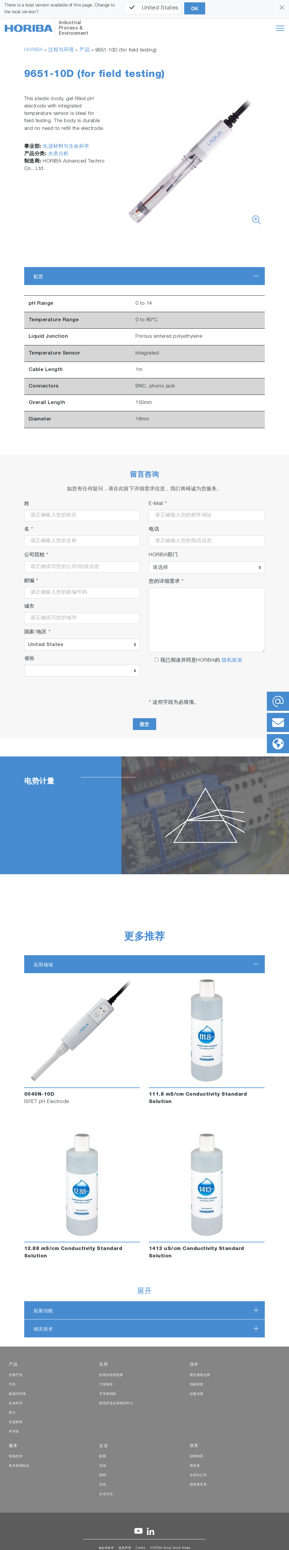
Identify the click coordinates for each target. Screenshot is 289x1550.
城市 (29, 606)
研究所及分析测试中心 (116, 1403)
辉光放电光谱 (200, 1375)
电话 (154, 529)
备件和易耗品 (19, 1466)
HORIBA (33, 50)
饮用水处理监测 (111, 1375)
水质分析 (58, 154)
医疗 (12, 1413)
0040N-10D (39, 1094)
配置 (38, 276)
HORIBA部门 (163, 555)
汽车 (12, 1384)
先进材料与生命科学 (66, 146)
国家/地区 (37, 632)
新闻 (102, 1456)
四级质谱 (196, 1384)
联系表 (195, 1466)
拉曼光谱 (196, 1394)
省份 (29, 658)
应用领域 (43, 964)
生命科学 (15, 1403)
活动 (102, 1466)
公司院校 (36, 555)
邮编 (31, 581)
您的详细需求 (166, 581)
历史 (102, 1484)
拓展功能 (43, 1310)
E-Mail (158, 503)
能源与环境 (17, 1394)
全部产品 (15, 1375)
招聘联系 (196, 1456)
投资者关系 (198, 1484)
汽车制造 (106, 1384)
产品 (84, 50)
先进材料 (15, 1422)
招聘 (102, 1475)
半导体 (14, 1431)
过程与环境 (61, 50)
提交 (144, 724)
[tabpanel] (144, 815)
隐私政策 (232, 660)
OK (194, 8)
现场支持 (15, 1456)
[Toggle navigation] (280, 28)
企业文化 (106, 1494)
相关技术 (43, 1329)
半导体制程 (107, 1394)
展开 (144, 1291)
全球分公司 (198, 1475)
